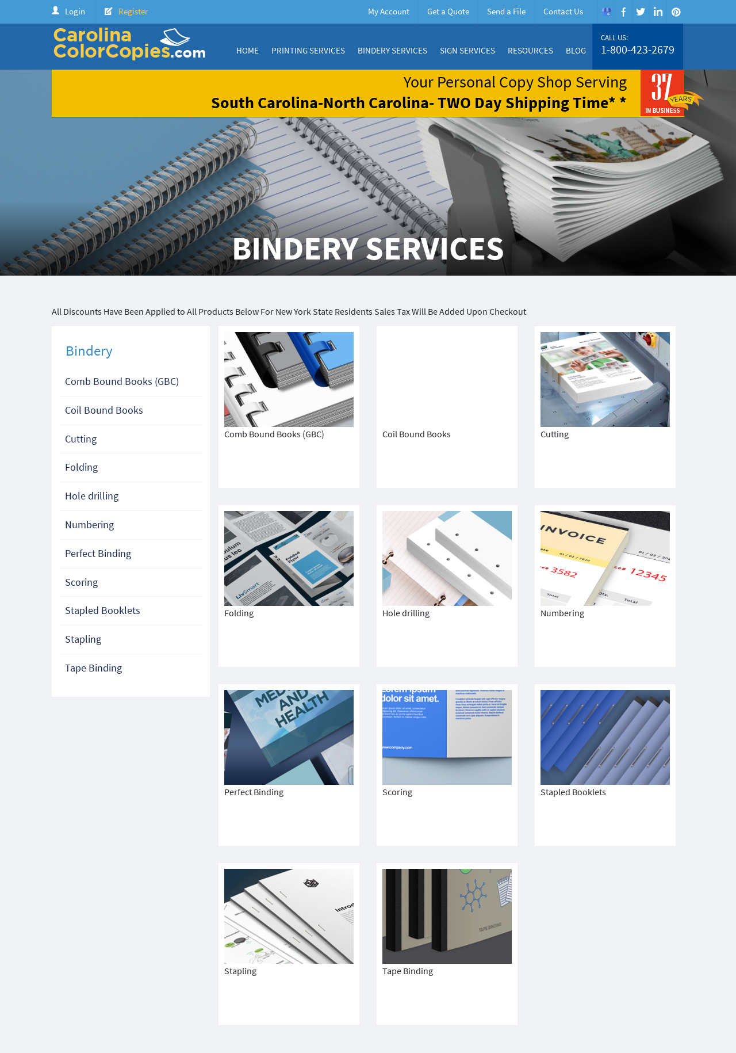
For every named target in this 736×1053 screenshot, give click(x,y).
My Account (388, 11)
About (377, 977)
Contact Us (563, 11)
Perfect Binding (98, 553)
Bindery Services (392, 50)
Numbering (89, 524)
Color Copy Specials (433, 977)
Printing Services (308, 50)
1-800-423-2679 (637, 49)
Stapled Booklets (102, 610)
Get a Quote (448, 11)
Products (495, 977)
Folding (81, 467)
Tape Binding (93, 667)
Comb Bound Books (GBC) (122, 381)
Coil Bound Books (104, 410)
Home (247, 50)
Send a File (506, 11)
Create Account (599, 977)
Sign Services (467, 50)
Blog (576, 50)
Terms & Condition (259, 986)
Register (133, 11)
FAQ (673, 977)
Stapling (83, 639)
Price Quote (541, 977)
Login (75, 11)
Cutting (81, 438)
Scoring (81, 582)
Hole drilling (91, 495)
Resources (530, 50)
